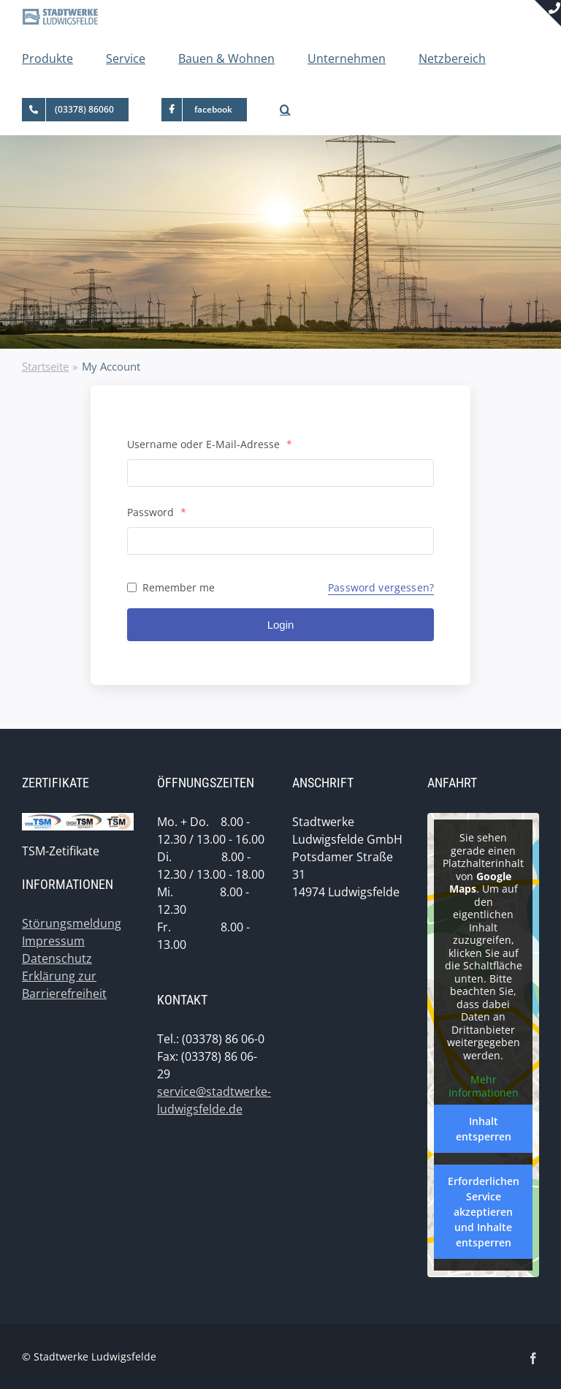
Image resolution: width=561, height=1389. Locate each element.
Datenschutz (57, 958)
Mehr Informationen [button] (484, 1086)
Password (156, 512)
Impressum (53, 941)
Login (280, 624)
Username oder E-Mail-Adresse (209, 444)
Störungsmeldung (71, 923)
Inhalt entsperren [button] (483, 1128)
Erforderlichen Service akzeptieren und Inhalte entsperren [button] (483, 1211)
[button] (285, 109)
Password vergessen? (381, 587)
